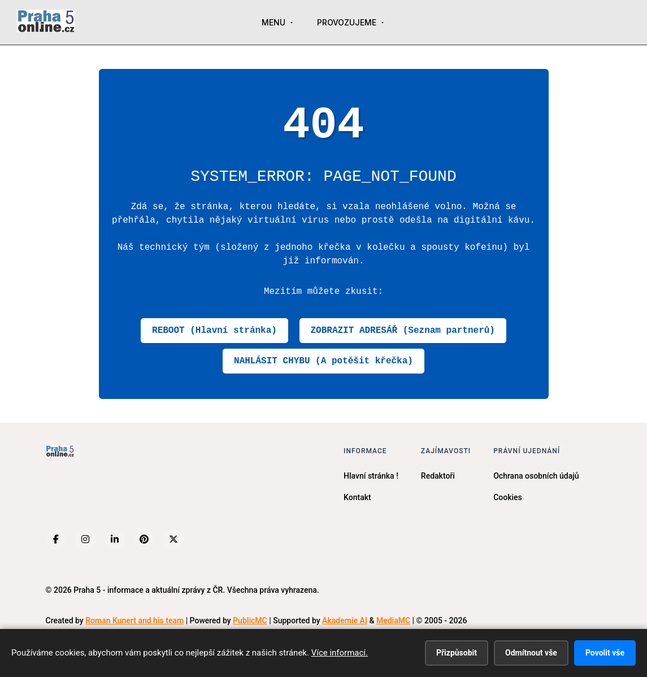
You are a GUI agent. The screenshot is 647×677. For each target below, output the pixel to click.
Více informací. (339, 653)
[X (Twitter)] (173, 539)
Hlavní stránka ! (371, 475)
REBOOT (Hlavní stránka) (214, 331)
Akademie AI (344, 620)
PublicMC (250, 620)
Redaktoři (438, 475)
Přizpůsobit (456, 652)
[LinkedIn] (115, 539)
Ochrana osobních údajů (536, 475)
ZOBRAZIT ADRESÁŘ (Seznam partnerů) (403, 331)
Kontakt (357, 497)
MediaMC (393, 620)
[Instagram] (85, 539)
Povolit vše (604, 652)
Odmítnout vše (531, 652)
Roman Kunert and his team (134, 620)
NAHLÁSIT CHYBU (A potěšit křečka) (323, 361)
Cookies (507, 497)
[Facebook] (56, 539)
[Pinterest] (144, 539)
